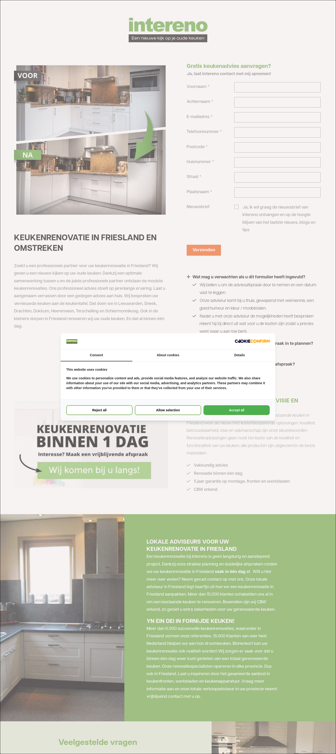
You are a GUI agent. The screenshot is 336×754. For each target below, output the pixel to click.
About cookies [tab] (168, 355)
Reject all (99, 410)
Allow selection (168, 410)
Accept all (236, 410)
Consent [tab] (96, 355)
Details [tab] (239, 355)
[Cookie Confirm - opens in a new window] (252, 341)
